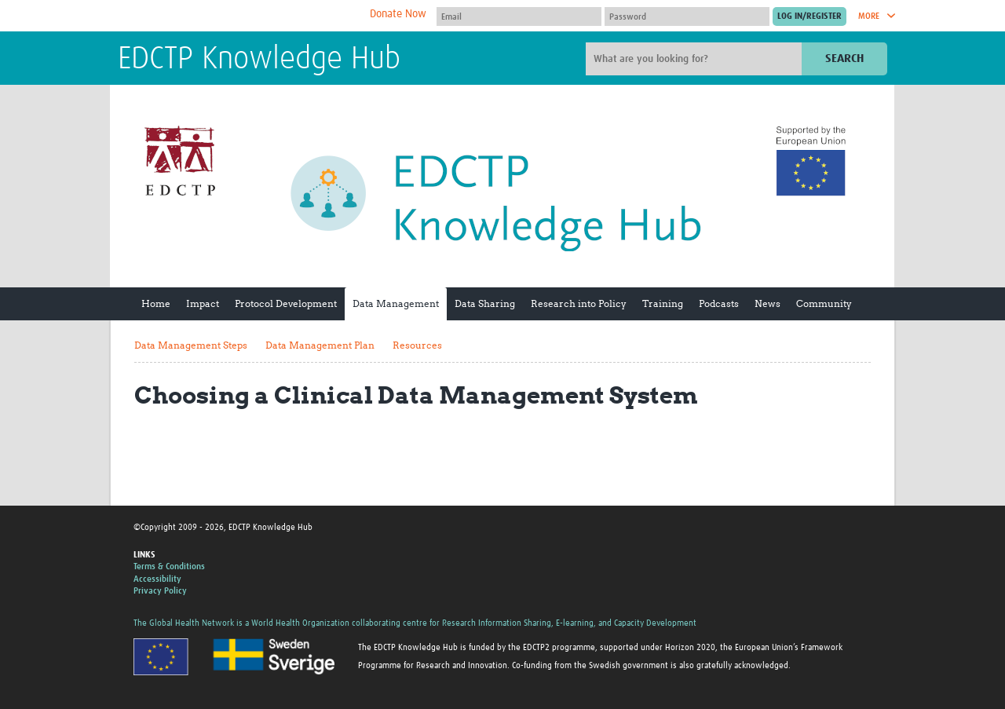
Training (662, 303)
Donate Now (398, 14)
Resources (417, 345)
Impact (202, 303)
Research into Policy (579, 303)
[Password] (687, 16)
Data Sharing (485, 303)
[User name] (519, 16)
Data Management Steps (190, 345)
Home (155, 303)
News (767, 303)
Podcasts (719, 303)
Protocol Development (286, 303)
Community (824, 303)
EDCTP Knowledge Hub (259, 59)
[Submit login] (809, 16)
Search (844, 58)
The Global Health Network (235, 16)
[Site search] (696, 58)
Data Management (396, 303)
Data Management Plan (320, 345)
